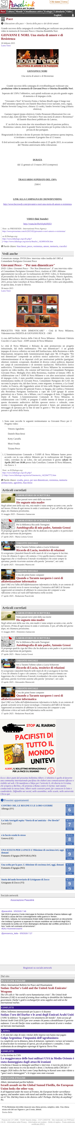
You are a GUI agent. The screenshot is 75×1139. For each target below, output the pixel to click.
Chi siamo (55, 2)
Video (69, 11)
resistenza (37, 246)
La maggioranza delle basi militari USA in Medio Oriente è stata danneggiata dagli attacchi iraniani (37, 1060)
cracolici (63, 246)
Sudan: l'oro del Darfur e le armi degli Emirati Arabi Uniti (37, 1014)
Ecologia (48, 11)
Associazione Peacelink (22, 900)
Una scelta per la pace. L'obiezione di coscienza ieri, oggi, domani (32, 864)
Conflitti (7, 1007)
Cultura (10, 11)
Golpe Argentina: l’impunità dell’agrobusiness (30, 1037)
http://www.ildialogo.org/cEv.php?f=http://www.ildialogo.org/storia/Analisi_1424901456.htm (27, 240)
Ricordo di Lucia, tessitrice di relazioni (40, 550)
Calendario (59, 11)
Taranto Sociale (27, 543)
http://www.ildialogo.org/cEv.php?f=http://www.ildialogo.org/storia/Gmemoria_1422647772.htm (29, 473)
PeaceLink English (13, 981)
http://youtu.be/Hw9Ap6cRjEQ (37, 224)
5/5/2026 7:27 (26, 933)
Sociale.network (9, 895)
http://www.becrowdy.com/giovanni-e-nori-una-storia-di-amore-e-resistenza (37, 204)
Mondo (19, 11)
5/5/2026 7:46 (20, 911)
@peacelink (6, 911)
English (57, 15)
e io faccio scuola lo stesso (13, 835)
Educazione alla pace (14, 23)
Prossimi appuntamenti (16, 800)
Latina (5, 1031)
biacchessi (21, 246)
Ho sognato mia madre (30, 502)
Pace (3, 11)
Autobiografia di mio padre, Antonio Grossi (43, 527)
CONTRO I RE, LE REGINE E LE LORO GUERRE (27, 805)
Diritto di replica (54, 1122)
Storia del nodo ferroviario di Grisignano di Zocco (25, 879)
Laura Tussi (6, 45)
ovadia (20, 480)
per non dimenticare (39, 480)
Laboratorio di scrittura (33, 495)
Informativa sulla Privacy (17, 1122)
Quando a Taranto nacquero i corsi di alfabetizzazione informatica (32, 579)
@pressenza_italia (9, 933)
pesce (29, 246)
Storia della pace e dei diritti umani (42, 23)
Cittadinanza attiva (33, 11)
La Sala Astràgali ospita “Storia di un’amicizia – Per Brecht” (30, 820)
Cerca (64, 2)
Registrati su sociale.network (37, 967)
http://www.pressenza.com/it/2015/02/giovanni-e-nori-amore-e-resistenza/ (33, 231)
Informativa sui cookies (37, 1122)
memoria (54, 246)
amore (46, 246)
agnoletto (18, 483)
